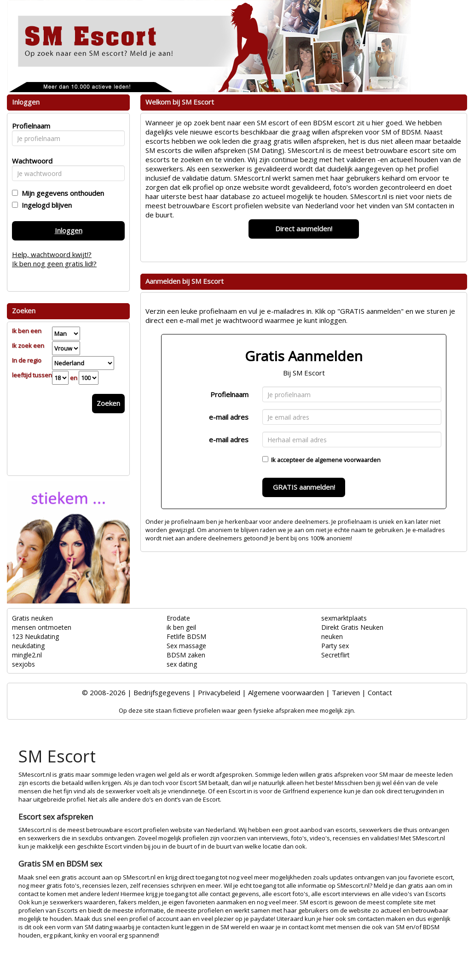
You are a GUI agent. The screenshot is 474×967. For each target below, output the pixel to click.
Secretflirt (335, 655)
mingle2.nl (27, 655)
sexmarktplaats (344, 618)
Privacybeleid (219, 692)
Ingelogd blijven (45, 205)
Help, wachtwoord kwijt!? (52, 254)
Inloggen (68, 230)
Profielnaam (229, 394)
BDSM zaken (186, 655)
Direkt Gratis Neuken (352, 627)
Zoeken (108, 403)
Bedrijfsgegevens (161, 692)
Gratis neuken (32, 618)
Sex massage (186, 645)
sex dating (182, 664)
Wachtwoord (29, 160)
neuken (332, 636)
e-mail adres (229, 417)
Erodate (178, 618)
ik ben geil (181, 627)
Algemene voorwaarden (286, 692)
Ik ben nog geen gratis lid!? (54, 263)
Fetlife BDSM (186, 636)
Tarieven (346, 692)
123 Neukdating (35, 636)
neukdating (28, 645)
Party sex (335, 645)
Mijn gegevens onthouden (61, 193)
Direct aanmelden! (303, 228)
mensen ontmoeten (41, 627)
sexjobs (23, 664)
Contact (380, 692)
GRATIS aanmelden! (304, 487)
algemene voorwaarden (348, 460)
